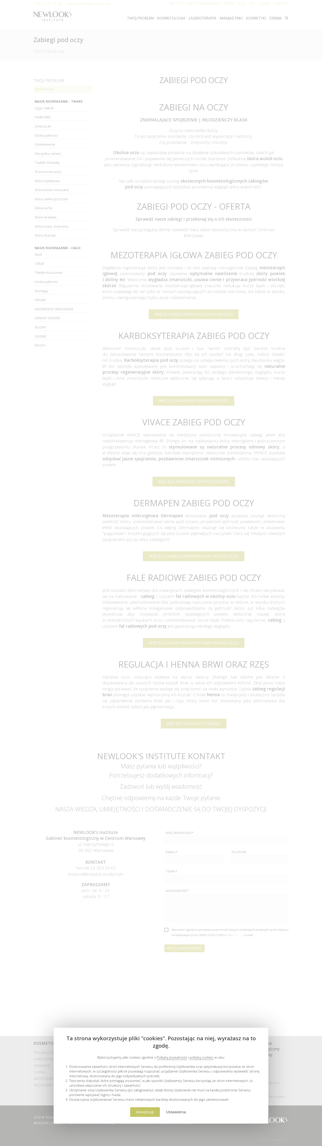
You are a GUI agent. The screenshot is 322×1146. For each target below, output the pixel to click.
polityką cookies (202, 1057)
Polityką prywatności (172, 1057)
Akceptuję (145, 1111)
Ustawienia (176, 1111)
